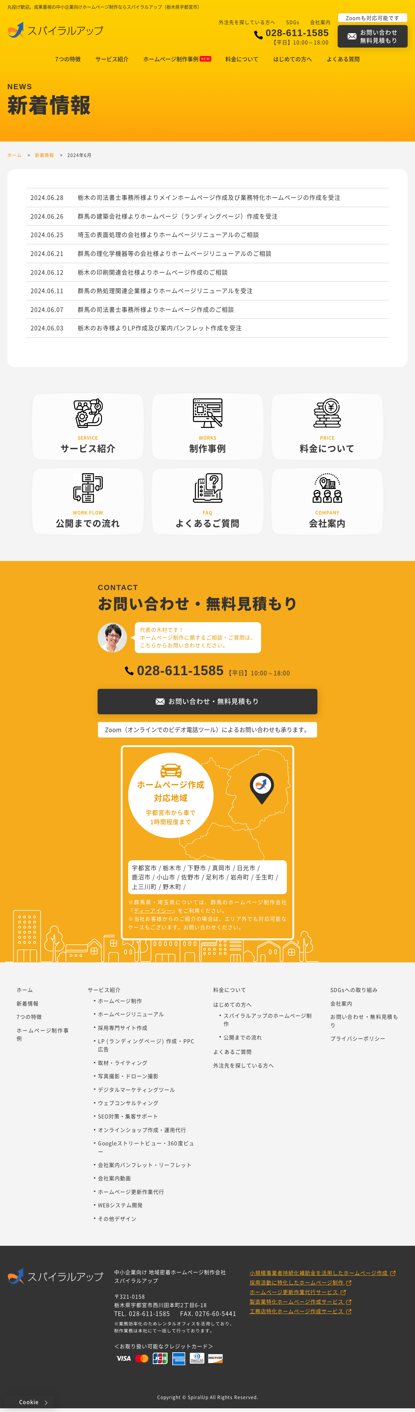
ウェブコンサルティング (128, 1106)
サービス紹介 (112, 59)
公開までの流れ (243, 1041)
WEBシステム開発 (120, 1208)
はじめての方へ (292, 59)
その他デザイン (117, 1222)
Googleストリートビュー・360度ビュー (146, 1150)
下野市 (196, 871)
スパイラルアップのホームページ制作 (268, 1023)
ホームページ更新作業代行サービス (295, 1295)
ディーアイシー (153, 914)
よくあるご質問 (232, 1055)
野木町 (172, 890)
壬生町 (264, 880)
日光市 (246, 871)
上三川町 (144, 890)
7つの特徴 (68, 59)
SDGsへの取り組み (354, 993)
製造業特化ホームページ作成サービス (297, 1305)
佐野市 (190, 880)
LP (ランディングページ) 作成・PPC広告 (146, 1048)
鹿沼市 (141, 880)
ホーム (25, 993)
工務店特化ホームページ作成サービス (297, 1314)
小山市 (165, 880)
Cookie (29, 1401)
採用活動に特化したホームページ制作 (297, 1286)
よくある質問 (343, 59)
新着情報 (28, 1007)
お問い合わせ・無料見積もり (364, 1024)
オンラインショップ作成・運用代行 (142, 1133)
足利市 (215, 880)
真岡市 (221, 871)
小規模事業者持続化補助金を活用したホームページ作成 (319, 1276)
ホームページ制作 (120, 1004)
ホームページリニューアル (131, 1017)
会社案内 (320, 21)
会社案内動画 (114, 1181)
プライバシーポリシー (358, 1042)
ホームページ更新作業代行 (131, 1195)
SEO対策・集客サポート (128, 1119)
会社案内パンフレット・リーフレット (145, 1168)
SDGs (292, 21)
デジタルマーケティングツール (136, 1093)
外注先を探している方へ (247, 21)
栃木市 (172, 871)
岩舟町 (240, 880)
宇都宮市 (144, 871)
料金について (242, 59)
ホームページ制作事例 (177, 59)
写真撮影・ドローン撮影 (128, 1079)
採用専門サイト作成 (123, 1031)
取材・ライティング (123, 1066)
